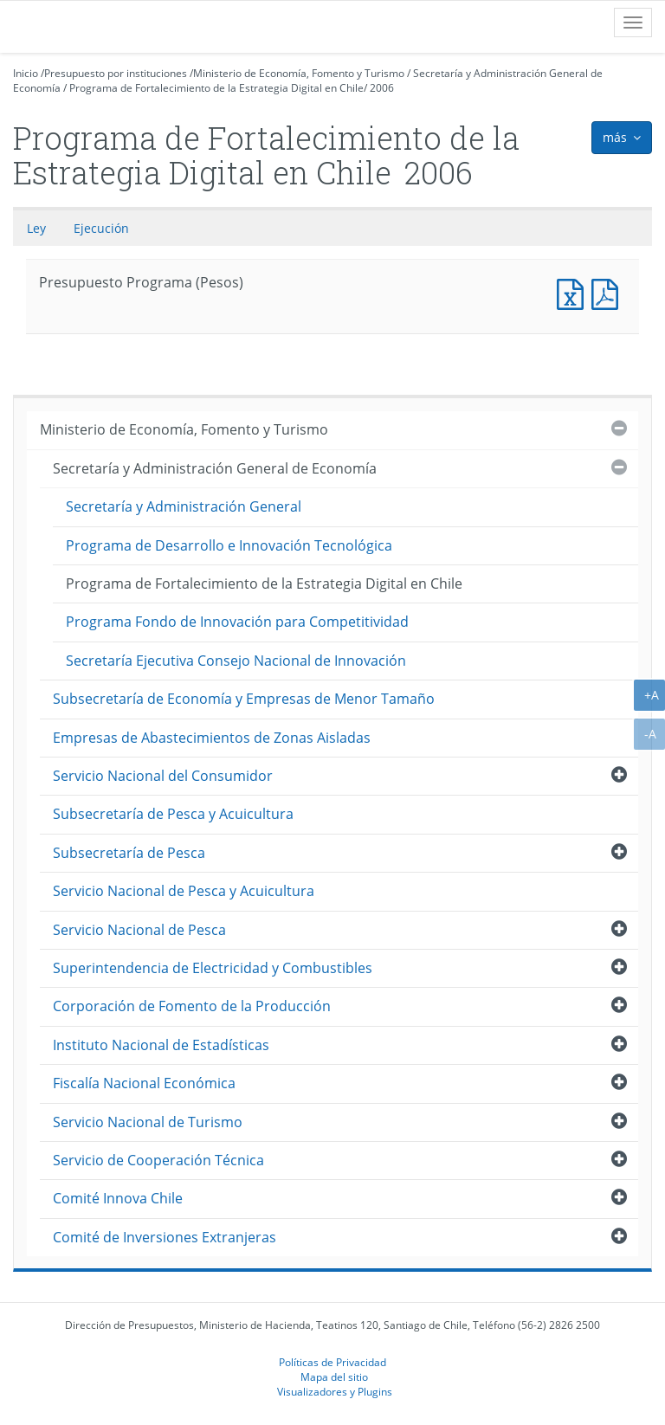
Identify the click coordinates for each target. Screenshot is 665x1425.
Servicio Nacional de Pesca (139, 929)
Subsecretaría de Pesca (129, 852)
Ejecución (101, 228)
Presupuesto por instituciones (115, 73)
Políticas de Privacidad (332, 1362)
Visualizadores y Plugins (334, 1391)
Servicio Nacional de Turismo (147, 1122)
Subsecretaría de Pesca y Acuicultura (173, 813)
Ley (36, 228)
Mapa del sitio (334, 1376)
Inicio (25, 73)
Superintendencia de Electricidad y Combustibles (212, 967)
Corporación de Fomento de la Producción (192, 1006)
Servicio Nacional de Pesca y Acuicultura (183, 890)
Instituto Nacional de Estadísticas (161, 1044)
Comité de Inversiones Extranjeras (164, 1237)
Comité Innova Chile (118, 1198)
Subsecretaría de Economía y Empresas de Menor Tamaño (244, 698)
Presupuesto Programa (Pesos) (574, 292)
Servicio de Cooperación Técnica (158, 1160)
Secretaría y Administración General (183, 506)
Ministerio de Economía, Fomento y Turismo (298, 73)
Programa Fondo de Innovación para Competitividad (237, 621)
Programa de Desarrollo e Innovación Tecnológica (229, 545)
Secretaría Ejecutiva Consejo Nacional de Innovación (236, 660)
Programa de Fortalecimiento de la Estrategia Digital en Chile (216, 88)
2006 (382, 88)
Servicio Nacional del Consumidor (163, 775)
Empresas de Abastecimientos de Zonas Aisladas (212, 737)
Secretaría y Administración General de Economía (215, 468)
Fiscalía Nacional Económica (144, 1083)
